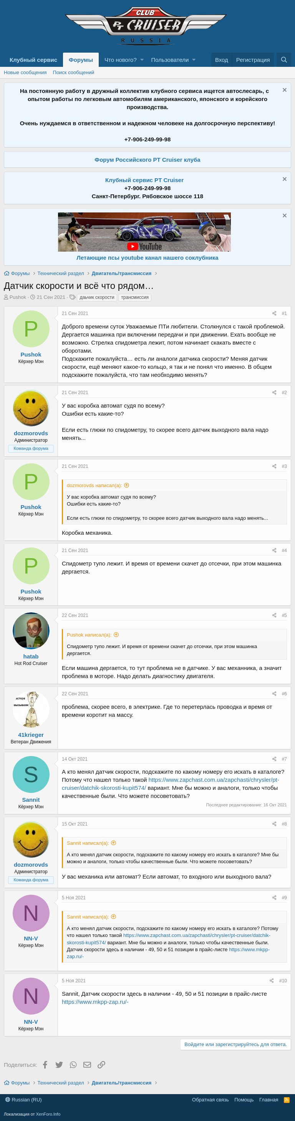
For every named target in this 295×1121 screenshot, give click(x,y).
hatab (30, 656)
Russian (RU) (23, 1100)
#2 (284, 392)
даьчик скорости (97, 297)
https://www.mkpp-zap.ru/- (95, 1001)
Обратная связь (210, 1100)
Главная (268, 1100)
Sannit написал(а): (88, 843)
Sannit (31, 799)
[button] (142, 60)
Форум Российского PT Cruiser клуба (147, 159)
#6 (284, 693)
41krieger (31, 734)
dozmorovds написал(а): (94, 485)
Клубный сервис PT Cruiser (144, 180)
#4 (284, 550)
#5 (284, 615)
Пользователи (170, 59)
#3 (284, 466)
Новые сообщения (25, 72)
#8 (284, 824)
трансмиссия (135, 297)
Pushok (18, 297)
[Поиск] (284, 60)
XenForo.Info (48, 1114)
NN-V (31, 938)
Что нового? (120, 59)
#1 (284, 313)
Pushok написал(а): (89, 635)
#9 (284, 897)
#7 (284, 759)
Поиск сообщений (73, 72)
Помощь (244, 1100)
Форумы (81, 59)
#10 (283, 980)
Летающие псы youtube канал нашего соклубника (147, 257)
